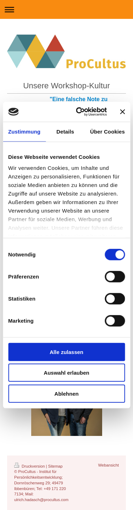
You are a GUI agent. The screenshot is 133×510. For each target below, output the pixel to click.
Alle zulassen (66, 352)
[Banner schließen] (122, 111)
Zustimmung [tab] (24, 131)
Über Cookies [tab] (107, 131)
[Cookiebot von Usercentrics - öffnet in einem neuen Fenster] (79, 111)
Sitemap (55, 466)
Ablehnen (66, 393)
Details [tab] (65, 131)
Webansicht (108, 465)
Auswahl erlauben (66, 373)
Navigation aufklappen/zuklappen (66, 9)
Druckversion (30, 466)
